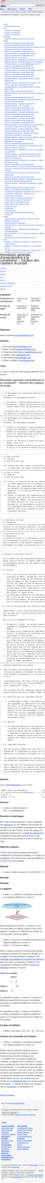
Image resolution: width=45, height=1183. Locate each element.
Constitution (8, 215)
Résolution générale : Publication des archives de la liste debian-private (22, 174)
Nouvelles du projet (7, 1141)
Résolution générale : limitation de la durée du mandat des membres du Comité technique (23, 101)
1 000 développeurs (13, 785)
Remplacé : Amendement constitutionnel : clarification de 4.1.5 (24, 250)
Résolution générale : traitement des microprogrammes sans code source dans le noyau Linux (23, 147)
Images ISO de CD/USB (24, 1130)
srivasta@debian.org (24, 335)
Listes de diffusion (23, 1149)
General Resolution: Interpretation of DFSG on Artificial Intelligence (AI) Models (22, 220)
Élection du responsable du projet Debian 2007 (19, 143)
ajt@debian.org (23, 355)
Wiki (30, 9)
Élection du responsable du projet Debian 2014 (19, 108)
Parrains (3, 274)
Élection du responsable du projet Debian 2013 (19, 110)
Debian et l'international (24, 1141)
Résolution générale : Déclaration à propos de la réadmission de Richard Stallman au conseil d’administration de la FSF (24, 63)
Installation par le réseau (25, 1128)
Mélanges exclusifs (23, 1132)
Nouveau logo (9, 208)
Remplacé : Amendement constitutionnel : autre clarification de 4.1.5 (23, 247)
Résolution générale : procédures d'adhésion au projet (22, 129)
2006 (29, 12)
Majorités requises (6, 286)
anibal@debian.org (33, 352)
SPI (17, 1175)
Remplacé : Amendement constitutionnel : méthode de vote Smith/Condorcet (23, 243)
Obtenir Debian (22, 1126)
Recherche (4, 1153)
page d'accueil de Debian (16, 1103)
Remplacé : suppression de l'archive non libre (19, 252)
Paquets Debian (22, 1134)
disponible (16, 1167)
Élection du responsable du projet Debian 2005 (19, 177)
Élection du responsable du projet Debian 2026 (19, 39)
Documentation (6, 1145)
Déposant (3, 271)
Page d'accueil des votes (12, 26)
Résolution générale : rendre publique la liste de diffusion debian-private (22, 80)
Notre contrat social (7, 1128)
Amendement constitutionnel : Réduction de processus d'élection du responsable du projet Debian (22, 134)
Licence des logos (10, 210)
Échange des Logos (11, 206)
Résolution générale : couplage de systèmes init (20, 104)
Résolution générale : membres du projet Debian (20, 118)
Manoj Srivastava (7, 1095)
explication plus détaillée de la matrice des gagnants (22, 959)
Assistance (21, 1138)
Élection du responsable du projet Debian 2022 (19, 55)
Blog (2, 9)
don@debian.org (24, 347)
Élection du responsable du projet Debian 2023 (19, 51)
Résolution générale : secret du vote (16, 58)
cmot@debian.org (26, 361)
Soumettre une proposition (13, 30)
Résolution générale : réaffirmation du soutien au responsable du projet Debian (24, 151)
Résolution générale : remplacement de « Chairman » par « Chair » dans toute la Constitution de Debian (23, 84)
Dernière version (6, 1147)
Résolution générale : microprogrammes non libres (20, 53)
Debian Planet (5, 1159)
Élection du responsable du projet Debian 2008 (19, 131)
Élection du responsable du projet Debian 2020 (19, 68)
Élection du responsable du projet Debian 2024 (19, 45)
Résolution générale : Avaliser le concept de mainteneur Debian (24, 137)
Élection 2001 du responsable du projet (17, 202)
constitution (5, 858)
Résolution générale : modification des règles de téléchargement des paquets (20, 140)
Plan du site (5, 1151)
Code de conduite (6, 1130)
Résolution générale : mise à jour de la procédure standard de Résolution (24, 94)
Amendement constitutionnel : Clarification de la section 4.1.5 (24, 191)
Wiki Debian (5, 1149)
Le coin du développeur (24, 1136)
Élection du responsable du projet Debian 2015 (19, 97)
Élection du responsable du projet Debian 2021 (19, 66)
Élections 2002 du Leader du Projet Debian (18, 200)
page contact (34, 1165)
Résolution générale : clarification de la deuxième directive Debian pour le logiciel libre (23, 157)
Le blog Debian (6, 1155)
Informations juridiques (8, 1134)
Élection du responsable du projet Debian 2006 (19, 164)
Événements (5, 1143)
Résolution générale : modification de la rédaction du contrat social (23, 184)
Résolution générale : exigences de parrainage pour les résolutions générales (22, 230)
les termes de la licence (35, 1175)
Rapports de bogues (23, 1147)
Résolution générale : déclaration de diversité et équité (22, 112)
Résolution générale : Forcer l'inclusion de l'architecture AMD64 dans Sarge (24, 234)
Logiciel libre (5, 1132)
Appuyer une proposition (12, 35)
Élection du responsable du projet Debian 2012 (19, 114)
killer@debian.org (23, 358)
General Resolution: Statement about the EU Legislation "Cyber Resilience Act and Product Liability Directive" (24, 48)
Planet (22, 9)
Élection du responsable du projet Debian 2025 (19, 43)
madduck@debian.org (25, 349)
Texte (2, 277)
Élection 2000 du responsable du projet (17, 204)
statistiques (8, 825)
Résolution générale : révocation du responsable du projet (23, 154)
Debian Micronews (7, 1157)
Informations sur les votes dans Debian (14, 12)
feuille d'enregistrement (34, 833)
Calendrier (3, 269)
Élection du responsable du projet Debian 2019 (19, 72)
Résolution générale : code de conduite (17, 106)
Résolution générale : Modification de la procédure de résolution (25, 60)
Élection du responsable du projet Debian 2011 (19, 116)
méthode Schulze (19, 1081)
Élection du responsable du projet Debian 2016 (19, 91)
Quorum (2, 280)
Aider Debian (5, 1136)
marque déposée (16, 1177)
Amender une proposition (12, 32)
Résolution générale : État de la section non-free (20, 187)
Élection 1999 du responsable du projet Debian (19, 212)
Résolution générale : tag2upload (15, 223)
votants (36, 830)
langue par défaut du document (25, 1115)
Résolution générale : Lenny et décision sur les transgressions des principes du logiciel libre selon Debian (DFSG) (24, 126)
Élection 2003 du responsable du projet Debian (19, 198)
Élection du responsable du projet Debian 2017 (19, 76)
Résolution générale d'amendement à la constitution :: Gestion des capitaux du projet (24, 161)
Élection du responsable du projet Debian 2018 (19, 74)
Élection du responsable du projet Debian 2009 (19, 122)
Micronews (11, 9)
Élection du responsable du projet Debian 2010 (19, 120)
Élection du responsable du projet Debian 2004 (19, 189)
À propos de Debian (7, 1126)
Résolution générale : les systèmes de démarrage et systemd (24, 70)
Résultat (2, 289)
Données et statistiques (7, 283)
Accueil (3, 1122)
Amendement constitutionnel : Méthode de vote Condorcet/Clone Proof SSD (19, 195)
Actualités (4, 1138)
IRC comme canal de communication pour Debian (20, 238)
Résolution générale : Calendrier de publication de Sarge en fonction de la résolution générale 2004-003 (23, 180)
